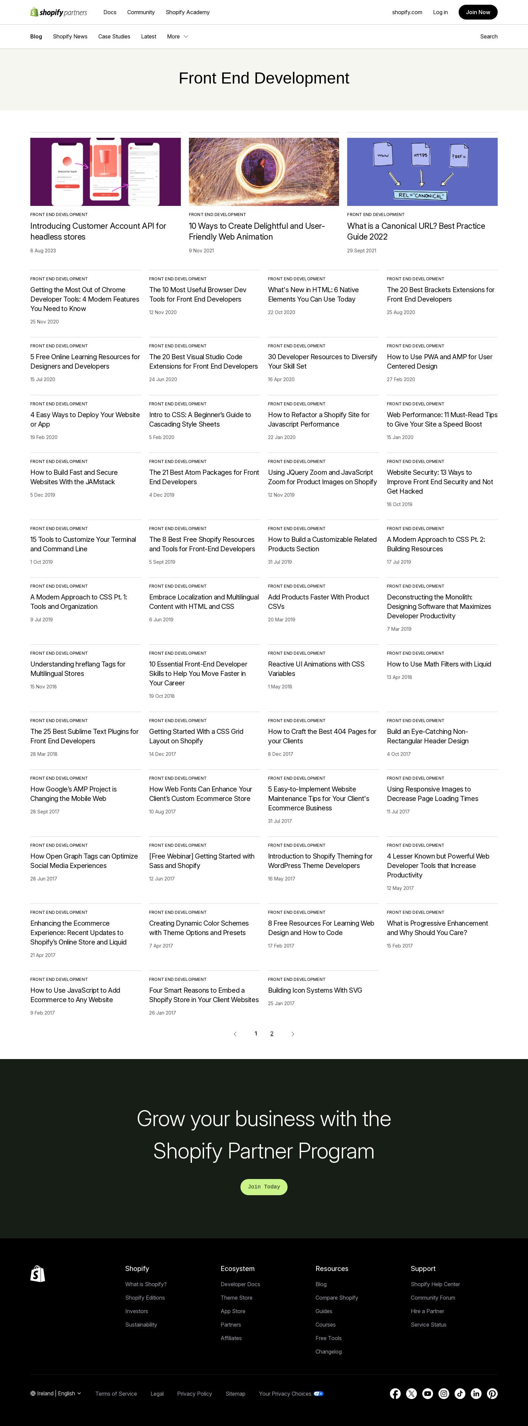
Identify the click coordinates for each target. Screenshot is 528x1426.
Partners (231, 1324)
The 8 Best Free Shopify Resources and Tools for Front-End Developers (202, 544)
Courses (326, 1324)
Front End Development (59, 214)
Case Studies (114, 36)
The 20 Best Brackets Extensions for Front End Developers (441, 294)
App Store (233, 1311)
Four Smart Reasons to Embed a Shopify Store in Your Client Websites (204, 995)
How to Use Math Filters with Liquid (439, 664)
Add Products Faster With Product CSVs (318, 602)
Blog (36, 36)
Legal (157, 1393)
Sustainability (141, 1324)
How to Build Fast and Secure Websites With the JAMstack (74, 477)
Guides (324, 1311)
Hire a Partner (427, 1311)
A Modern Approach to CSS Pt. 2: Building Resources (436, 544)
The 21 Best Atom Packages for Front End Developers (204, 477)
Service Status (429, 1324)
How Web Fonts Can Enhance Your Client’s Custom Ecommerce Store (200, 794)
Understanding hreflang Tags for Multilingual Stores (78, 669)
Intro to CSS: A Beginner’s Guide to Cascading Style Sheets (200, 419)
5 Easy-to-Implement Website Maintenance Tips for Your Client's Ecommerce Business (318, 798)
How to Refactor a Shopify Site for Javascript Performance (318, 419)
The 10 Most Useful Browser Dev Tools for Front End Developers (197, 294)
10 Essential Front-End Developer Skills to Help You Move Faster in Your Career (198, 673)
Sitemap (235, 1393)
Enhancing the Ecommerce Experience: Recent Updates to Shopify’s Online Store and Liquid (78, 932)
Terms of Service (116, 1393)
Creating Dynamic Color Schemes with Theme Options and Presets (199, 928)
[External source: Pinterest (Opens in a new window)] (492, 1393)
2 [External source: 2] (271, 1033)
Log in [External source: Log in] (440, 12)
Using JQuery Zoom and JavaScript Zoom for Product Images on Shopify (322, 477)
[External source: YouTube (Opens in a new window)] (427, 1393)
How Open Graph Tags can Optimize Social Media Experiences (84, 861)
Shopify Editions (145, 1297)
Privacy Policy (194, 1393)
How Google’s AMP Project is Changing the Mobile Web (73, 794)
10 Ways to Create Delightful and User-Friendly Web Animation (257, 231)
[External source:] (293, 1033)
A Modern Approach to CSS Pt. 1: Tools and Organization (78, 602)
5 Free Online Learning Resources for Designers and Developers (85, 361)
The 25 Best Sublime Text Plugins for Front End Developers (84, 736)
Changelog (329, 1351)
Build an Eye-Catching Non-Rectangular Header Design (428, 736)
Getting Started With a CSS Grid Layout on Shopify (196, 736)
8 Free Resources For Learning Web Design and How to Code (321, 928)
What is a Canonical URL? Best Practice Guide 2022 (416, 231)
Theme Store (237, 1297)
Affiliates (231, 1338)
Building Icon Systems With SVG (315, 990)
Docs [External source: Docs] (110, 12)
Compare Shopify (337, 1297)
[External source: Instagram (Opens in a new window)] (443, 1393)
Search (489, 36)
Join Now (478, 12)
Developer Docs (240, 1284)
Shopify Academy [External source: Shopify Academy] (188, 12)
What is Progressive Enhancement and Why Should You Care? (437, 928)
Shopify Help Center (435, 1284)
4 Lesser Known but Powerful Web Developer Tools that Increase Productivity (438, 865)
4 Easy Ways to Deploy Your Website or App (85, 419)
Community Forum (433, 1297)
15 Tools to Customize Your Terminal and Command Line (83, 544)
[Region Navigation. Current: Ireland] (56, 1393)
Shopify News (70, 36)
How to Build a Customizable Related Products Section (322, 544)
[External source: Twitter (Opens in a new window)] (411, 1393)
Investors (136, 1311)
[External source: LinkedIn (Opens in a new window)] (476, 1393)
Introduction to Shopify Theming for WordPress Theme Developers (320, 861)
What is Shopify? (146, 1284)
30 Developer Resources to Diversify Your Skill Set (322, 361)
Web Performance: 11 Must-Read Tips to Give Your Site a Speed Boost (442, 419)
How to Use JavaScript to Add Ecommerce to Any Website (75, 995)
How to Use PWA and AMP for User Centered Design (440, 361)
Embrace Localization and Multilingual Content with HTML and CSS (204, 602)
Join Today (264, 1187)
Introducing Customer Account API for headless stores (98, 231)
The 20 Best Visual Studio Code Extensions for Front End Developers (203, 361)
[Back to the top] (37, 1273)
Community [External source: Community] (141, 12)
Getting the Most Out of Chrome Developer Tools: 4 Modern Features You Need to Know (84, 299)
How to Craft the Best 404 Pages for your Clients (322, 736)
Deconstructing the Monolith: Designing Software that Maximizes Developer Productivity (439, 606)
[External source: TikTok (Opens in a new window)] (460, 1393)
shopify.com (407, 12)
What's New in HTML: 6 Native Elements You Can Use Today (313, 294)
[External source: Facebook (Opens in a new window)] (395, 1393)
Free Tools (329, 1338)
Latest (148, 36)
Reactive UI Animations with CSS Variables (316, 669)
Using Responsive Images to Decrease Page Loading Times (432, 794)
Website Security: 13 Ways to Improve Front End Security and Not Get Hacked (440, 481)
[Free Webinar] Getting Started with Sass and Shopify (202, 861)
